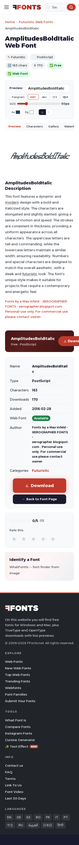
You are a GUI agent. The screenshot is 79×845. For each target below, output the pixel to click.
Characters (34, 126)
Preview (14, 126)
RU (21, 825)
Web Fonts (14, 662)
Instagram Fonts (18, 733)
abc (44, 97)
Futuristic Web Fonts (36, 22)
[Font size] (38, 103)
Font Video (14, 792)
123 (54, 97)
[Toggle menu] (7, 7)
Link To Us (13, 785)
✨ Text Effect (21, 746)
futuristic (29, 274)
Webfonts (13, 688)
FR (48, 817)
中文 (10, 825)
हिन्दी (60, 825)
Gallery (53, 126)
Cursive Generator (20, 740)
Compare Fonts (18, 727)
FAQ (8, 772)
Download (39, 485)
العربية (33, 825)
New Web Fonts (18, 668)
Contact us (14, 766)
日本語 (47, 825)
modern (12, 202)
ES (28, 817)
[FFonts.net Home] (27, 7)
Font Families (16, 694)
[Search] (59, 7)
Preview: (16, 88)
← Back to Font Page (39, 499)
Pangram (18, 97)
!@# (65, 97)
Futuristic (40, 471)
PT (66, 817)
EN (9, 817)
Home (10, 22)
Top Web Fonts (17, 675)
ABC (33, 97)
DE (19, 817)
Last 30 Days (15, 798)
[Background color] (31, 112)
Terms (10, 779)
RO (38, 817)
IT (56, 817)
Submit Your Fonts (20, 701)
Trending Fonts (17, 681)
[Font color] (17, 112)
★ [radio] (14, 539)
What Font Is (15, 720)
